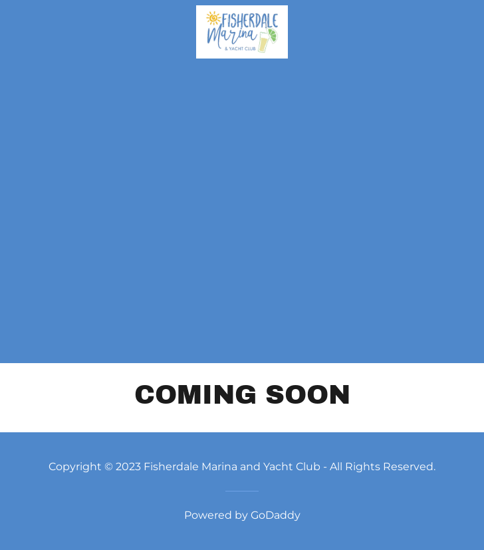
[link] (242, 32)
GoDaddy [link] (276, 515)
